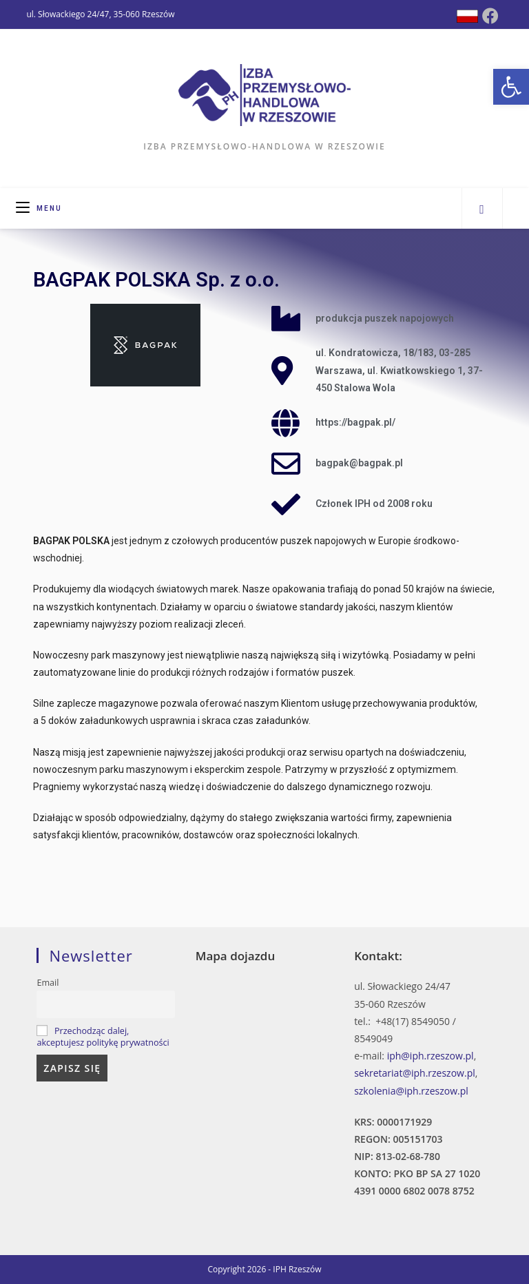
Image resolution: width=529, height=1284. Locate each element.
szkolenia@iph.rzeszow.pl (411, 1090)
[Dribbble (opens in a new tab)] (467, 16)
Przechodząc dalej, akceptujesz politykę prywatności (103, 1036)
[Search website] (482, 209)
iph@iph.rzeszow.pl (430, 1055)
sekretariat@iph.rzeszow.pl (414, 1072)
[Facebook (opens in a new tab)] (490, 16)
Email (48, 982)
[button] (511, 87)
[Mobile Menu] (39, 208)
